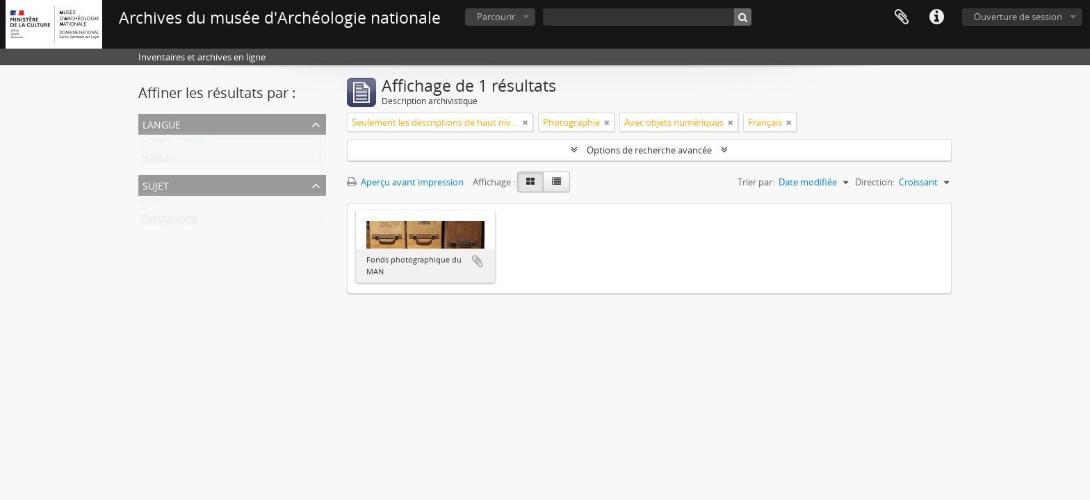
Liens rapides (936, 17)
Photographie (169, 221)
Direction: (875, 182)
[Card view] (530, 182)
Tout (151, 204)
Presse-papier (901, 17)
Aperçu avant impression (405, 182)
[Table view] (556, 182)
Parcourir (496, 16)
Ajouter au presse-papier (478, 261)
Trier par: (756, 182)
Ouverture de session (1018, 16)
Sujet (156, 184)
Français (158, 159)
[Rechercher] (742, 17)
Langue (162, 123)
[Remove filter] (525, 122)
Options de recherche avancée (649, 150)
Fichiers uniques (174, 143)
